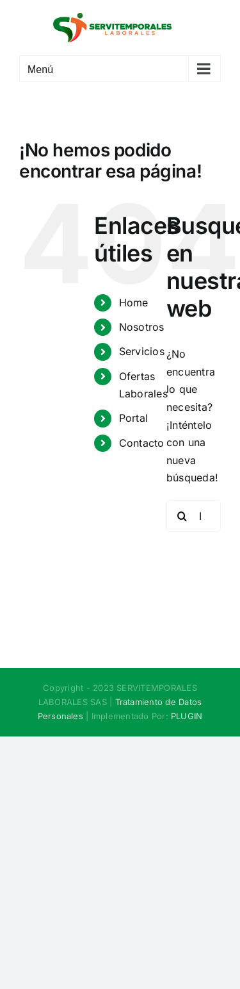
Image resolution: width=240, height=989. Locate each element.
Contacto (141, 442)
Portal (133, 417)
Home (133, 302)
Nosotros (141, 326)
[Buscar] (182, 516)
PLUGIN (186, 716)
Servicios (141, 351)
